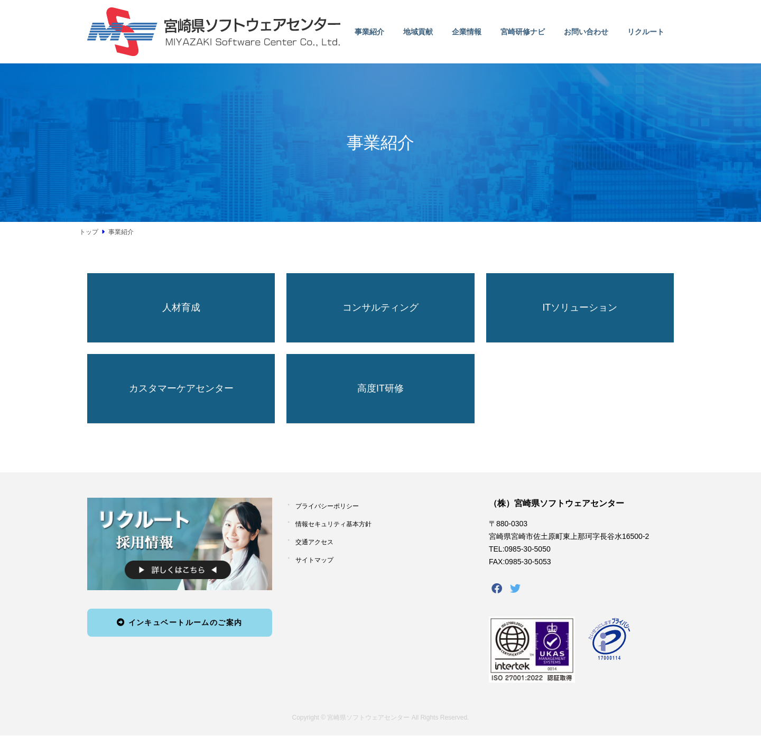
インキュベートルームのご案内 (179, 622)
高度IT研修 (380, 388)
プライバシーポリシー (327, 506)
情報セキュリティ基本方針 (333, 524)
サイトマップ (314, 560)
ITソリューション (579, 307)
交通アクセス (314, 542)
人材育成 (181, 307)
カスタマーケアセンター (181, 388)
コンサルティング (380, 307)
